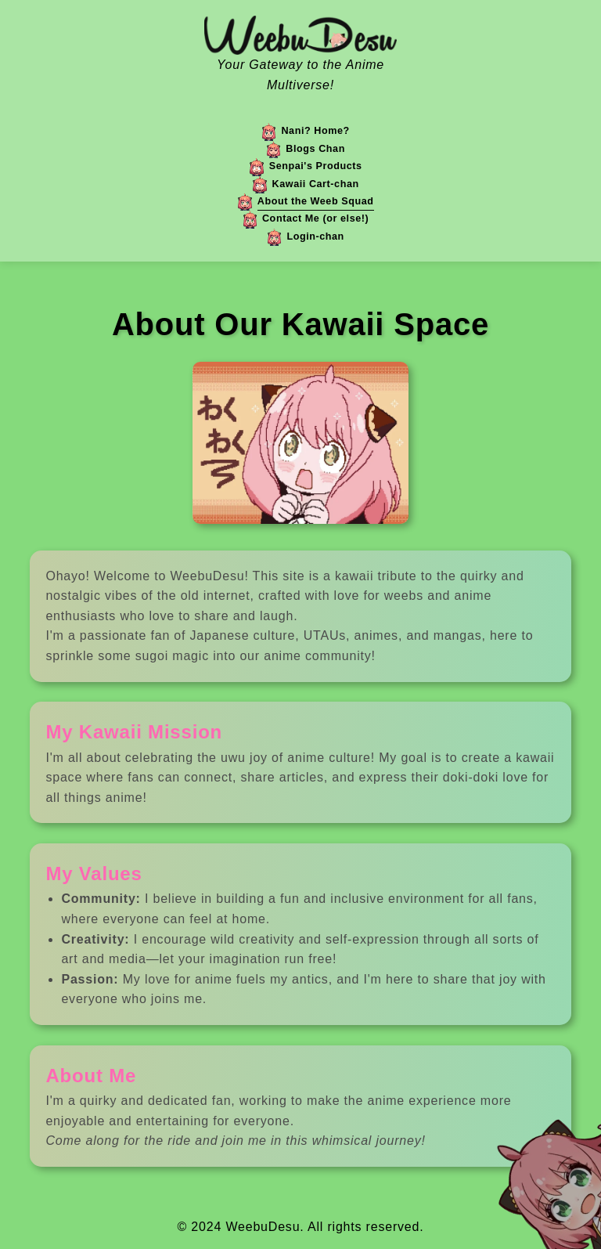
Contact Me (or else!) (315, 218)
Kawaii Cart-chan (315, 184)
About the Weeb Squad (315, 201)
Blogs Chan (315, 148)
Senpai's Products (315, 166)
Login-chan (315, 236)
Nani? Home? (315, 130)
